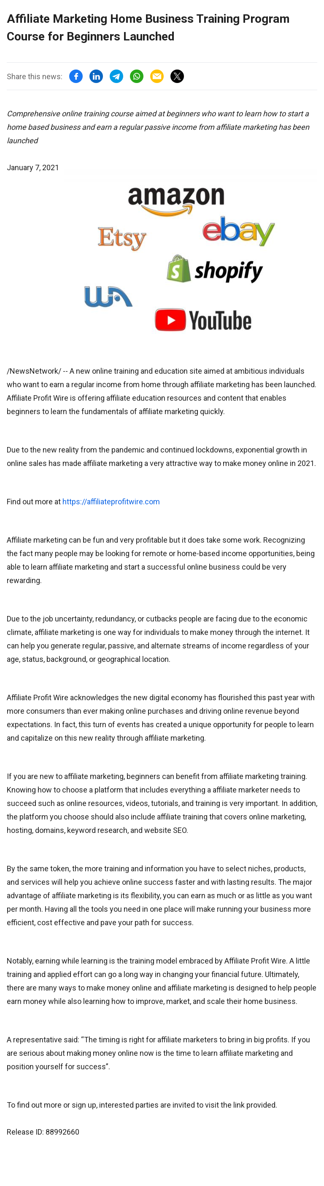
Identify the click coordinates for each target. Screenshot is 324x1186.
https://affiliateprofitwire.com (111, 501)
